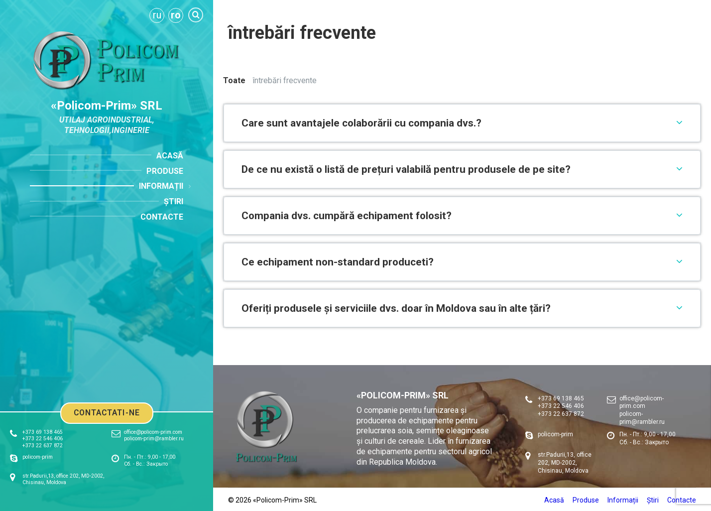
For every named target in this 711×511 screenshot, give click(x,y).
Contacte (681, 500)
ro (176, 15)
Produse (586, 500)
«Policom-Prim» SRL (106, 106)
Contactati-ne (107, 412)
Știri (653, 500)
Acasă (554, 500)
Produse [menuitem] (164, 171)
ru (157, 15)
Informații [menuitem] (161, 186)
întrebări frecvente (284, 80)
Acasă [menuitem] (169, 155)
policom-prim (37, 457)
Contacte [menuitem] (161, 217)
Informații (622, 500)
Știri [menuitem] (173, 201)
